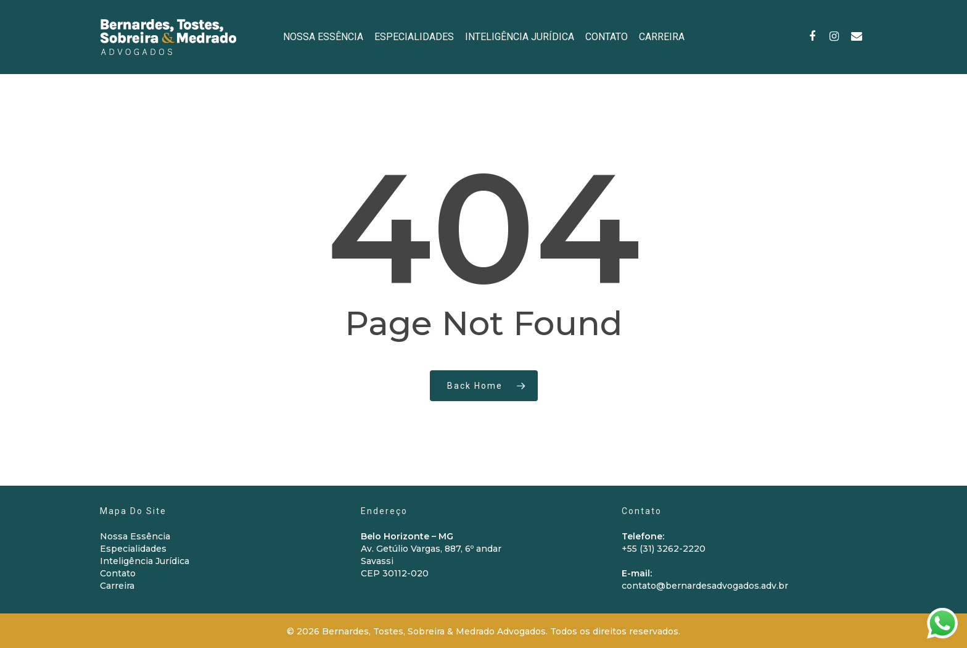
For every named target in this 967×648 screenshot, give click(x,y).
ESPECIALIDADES (414, 37)
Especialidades (133, 548)
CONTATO (606, 37)
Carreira (117, 585)
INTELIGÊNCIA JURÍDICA (519, 37)
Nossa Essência (135, 536)
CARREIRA (662, 37)
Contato (118, 573)
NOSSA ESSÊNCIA (323, 37)
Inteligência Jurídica (144, 561)
